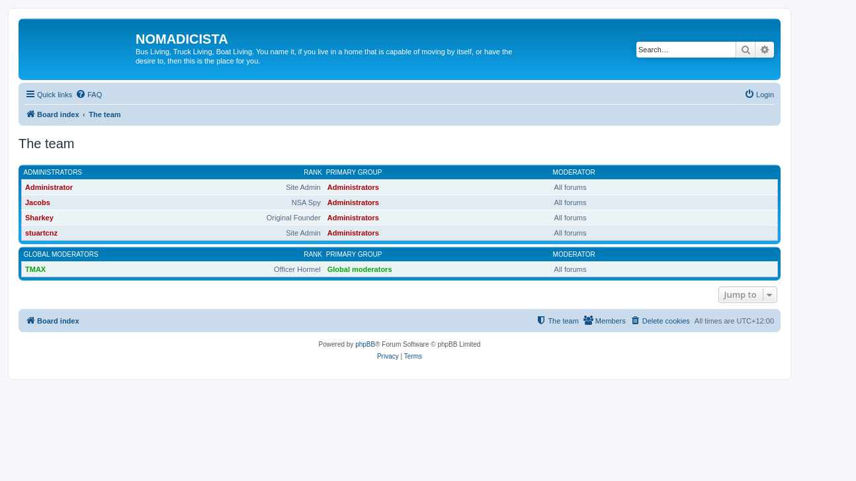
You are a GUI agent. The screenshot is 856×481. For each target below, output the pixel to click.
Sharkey (39, 218)
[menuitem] (88, 95)
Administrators (53, 172)
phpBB (365, 344)
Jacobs (37, 202)
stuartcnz (41, 233)
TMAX (35, 269)
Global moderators (61, 254)
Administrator (49, 187)
